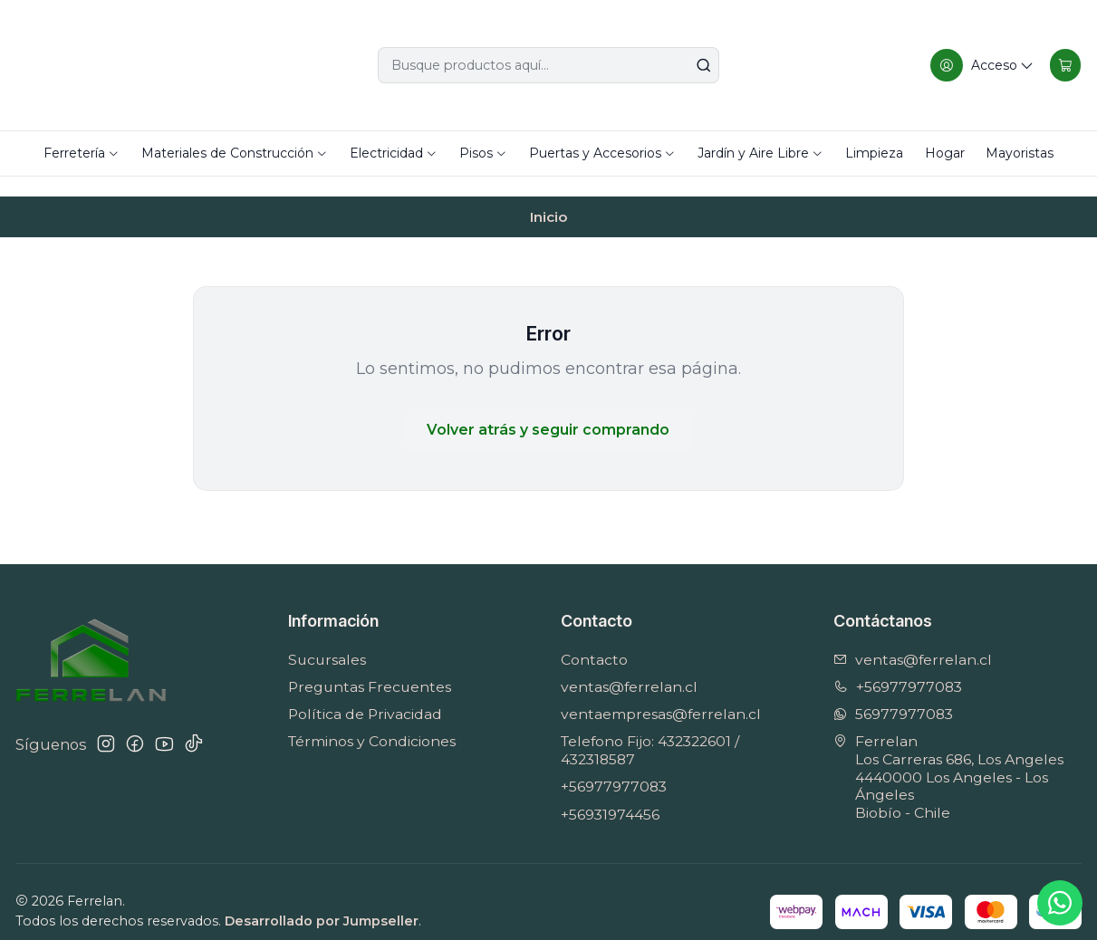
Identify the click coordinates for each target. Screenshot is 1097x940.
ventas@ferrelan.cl (629, 667)
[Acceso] (980, 65)
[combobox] (548, 65)
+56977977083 (614, 766)
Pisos (483, 153)
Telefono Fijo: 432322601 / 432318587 (650, 730)
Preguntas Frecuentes (369, 667)
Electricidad (394, 153)
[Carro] (1064, 65)
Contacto (594, 639)
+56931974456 (610, 794)
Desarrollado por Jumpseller (322, 901)
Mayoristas (1020, 153)
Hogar (945, 153)
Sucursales (327, 639)
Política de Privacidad (365, 694)
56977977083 (893, 694)
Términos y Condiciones (372, 721)
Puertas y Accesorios (602, 153)
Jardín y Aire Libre (760, 153)
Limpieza (874, 153)
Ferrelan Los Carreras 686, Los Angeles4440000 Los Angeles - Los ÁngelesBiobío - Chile (948, 757)
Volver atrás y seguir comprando (548, 409)
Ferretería (81, 153)
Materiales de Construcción (234, 153)
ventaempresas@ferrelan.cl (661, 694)
